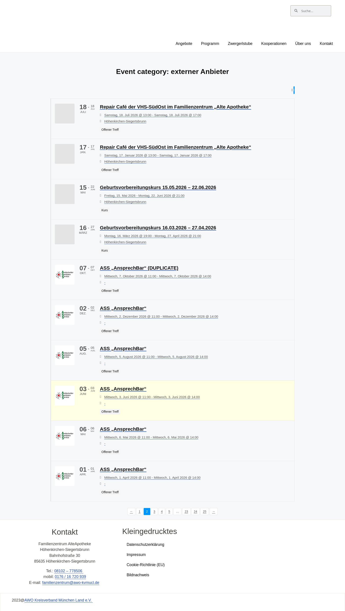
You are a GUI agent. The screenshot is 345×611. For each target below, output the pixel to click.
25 (204, 511)
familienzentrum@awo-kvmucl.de (70, 582)
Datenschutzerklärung (145, 544)
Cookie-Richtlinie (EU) (146, 564)
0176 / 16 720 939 (70, 576)
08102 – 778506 (68, 571)
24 (195, 511)
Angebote (184, 43)
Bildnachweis (138, 574)
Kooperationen (273, 43)
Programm (210, 43)
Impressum (136, 554)
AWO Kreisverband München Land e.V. (58, 600)
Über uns (303, 43)
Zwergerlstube (240, 43)
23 (186, 511)
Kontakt (326, 43)
